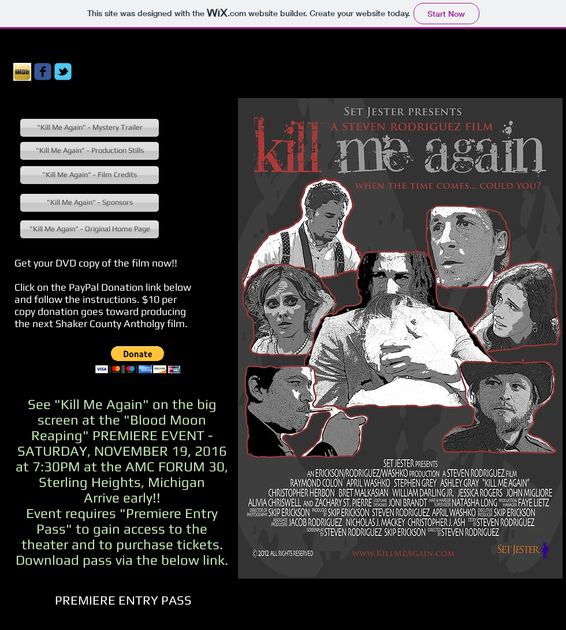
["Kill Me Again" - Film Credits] (89, 175)
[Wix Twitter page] (63, 71)
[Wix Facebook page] (42, 71)
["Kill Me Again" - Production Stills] (89, 151)
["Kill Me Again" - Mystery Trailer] (89, 128)
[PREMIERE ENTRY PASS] (123, 600)
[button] (137, 359)
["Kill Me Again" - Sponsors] (89, 203)
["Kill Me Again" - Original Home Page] (89, 229)
